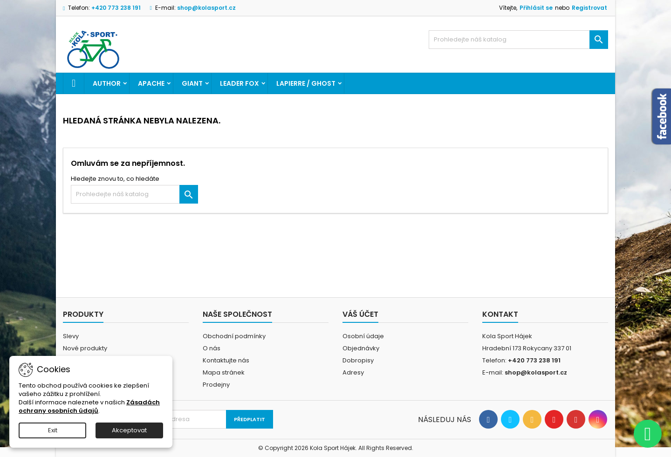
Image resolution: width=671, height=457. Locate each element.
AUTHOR (107, 83)
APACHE (151, 83)
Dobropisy (358, 360)
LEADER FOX (239, 83)
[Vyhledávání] (518, 39)
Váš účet (360, 314)
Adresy (353, 372)
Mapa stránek (224, 372)
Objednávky (360, 348)
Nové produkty (85, 348)
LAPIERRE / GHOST (306, 83)
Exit (52, 430)
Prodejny (216, 384)
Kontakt (500, 314)
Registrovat (589, 8)
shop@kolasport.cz (206, 8)
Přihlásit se (536, 8)
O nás (211, 348)
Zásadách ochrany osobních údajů (89, 406)
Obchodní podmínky (234, 336)
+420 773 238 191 (116, 8)
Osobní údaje (363, 336)
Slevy (71, 336)
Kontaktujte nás (226, 360)
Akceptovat (129, 430)
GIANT (192, 83)
